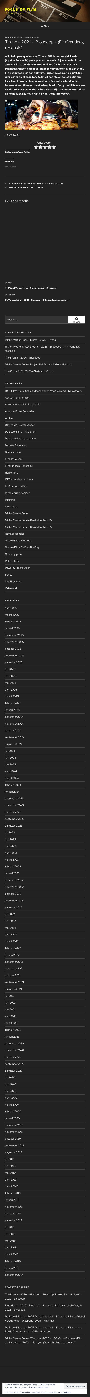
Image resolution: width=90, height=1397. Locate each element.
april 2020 (11, 1097)
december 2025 (14, 635)
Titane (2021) (46, 56)
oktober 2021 (13, 975)
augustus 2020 (13, 1070)
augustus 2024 (13, 744)
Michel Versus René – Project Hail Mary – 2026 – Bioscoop (38, 364)
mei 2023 (10, 846)
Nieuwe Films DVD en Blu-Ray (22, 547)
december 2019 (14, 1125)
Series (8, 574)
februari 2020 (13, 1111)
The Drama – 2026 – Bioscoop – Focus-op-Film (32, 1294)
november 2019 (14, 1131)
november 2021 (14, 968)
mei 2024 (10, 764)
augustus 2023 (13, 825)
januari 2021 (12, 1036)
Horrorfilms (11, 472)
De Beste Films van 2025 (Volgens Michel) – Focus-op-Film (39, 1316)
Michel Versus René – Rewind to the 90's (28, 527)
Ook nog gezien (14, 554)
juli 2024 (10, 750)
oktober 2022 (13, 893)
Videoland (11, 588)
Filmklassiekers (13, 458)
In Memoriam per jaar (17, 492)
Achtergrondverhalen (17, 397)
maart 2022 (12, 941)
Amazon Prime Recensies (19, 411)
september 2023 (15, 818)
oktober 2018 (13, 1213)
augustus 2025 (13, 662)
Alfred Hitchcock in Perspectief (23, 404)
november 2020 (14, 1050)
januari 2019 (12, 1199)
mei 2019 (10, 1172)
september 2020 (15, 1063)
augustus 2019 (13, 1152)
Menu (45, 26)
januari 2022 (12, 955)
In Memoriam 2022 (16, 486)
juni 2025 (10, 676)
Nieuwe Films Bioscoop (50, 183)
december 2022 (14, 880)
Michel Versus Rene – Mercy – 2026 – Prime (30, 339)
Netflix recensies (14, 533)
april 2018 (11, 1247)
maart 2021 (11, 1023)
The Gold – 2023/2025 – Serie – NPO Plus (29, 371)
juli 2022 (10, 914)
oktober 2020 (13, 1057)
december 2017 (14, 1274)
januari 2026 (12, 628)
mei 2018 (10, 1240)
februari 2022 (13, 948)
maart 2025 (12, 696)
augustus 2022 (13, 907)
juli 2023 (10, 832)
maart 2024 (12, 778)
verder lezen (12, 134)
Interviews (11, 506)
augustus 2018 (13, 1220)
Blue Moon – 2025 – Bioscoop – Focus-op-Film (32, 1305)
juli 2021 (9, 995)
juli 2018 (10, 1227)
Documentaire (13, 452)
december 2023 (14, 798)
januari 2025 (12, 710)
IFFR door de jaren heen (19, 479)
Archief (9, 418)
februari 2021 (13, 1029)
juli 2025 (10, 669)
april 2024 (11, 771)
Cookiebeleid (66, 1392)
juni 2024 (10, 757)
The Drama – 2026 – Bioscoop (22, 357)
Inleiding (10, 499)
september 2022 (14, 900)
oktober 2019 (13, 1138)
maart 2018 (11, 1254)
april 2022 (11, 934)
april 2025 (11, 689)
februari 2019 (13, 1193)
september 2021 (14, 982)
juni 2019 (10, 1165)
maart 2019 (11, 1186)
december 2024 (14, 716)
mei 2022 (10, 927)
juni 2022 (10, 920)
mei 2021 (10, 1009)
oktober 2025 (13, 648)
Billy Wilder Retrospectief (20, 424)
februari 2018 (13, 1261)
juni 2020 (10, 1084)
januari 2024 (12, 791)
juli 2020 (10, 1077)
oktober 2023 (13, 812)
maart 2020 (12, 1104)
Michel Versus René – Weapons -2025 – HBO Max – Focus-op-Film (43, 1338)
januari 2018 (12, 1268)
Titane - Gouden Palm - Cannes (26, 188)
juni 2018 (10, 1234)
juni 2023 (10, 839)
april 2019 (11, 1179)
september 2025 (15, 655)
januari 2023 (12, 873)
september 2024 (15, 737)
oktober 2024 (13, 730)
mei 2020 (10, 1091)
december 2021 (14, 961)
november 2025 (14, 641)
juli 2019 (10, 1159)
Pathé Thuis (12, 561)
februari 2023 (13, 866)
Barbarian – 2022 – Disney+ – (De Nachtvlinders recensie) (42, 1342)
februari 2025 (13, 703)
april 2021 (10, 1016)
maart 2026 (12, 614)
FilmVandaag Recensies (22, 183)
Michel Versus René (16, 513)
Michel (36, 37)
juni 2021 (10, 1002)
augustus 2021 (13, 989)
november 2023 (14, 805)
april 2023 (11, 853)
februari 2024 (13, 784)
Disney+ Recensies (16, 445)
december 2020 (14, 1043)
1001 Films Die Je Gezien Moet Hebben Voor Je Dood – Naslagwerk (43, 390)
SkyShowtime (13, 581)
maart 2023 (12, 859)
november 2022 (14, 886)
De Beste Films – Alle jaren (20, 431)
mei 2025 (10, 682)
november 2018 (14, 1206)
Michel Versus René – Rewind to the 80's (28, 520)
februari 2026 (13, 621)
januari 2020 (12, 1118)
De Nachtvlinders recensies (21, 438)
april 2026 (11, 607)
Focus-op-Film (20, 10)
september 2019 (14, 1145)
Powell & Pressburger (17, 567)
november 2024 (14, 723)
